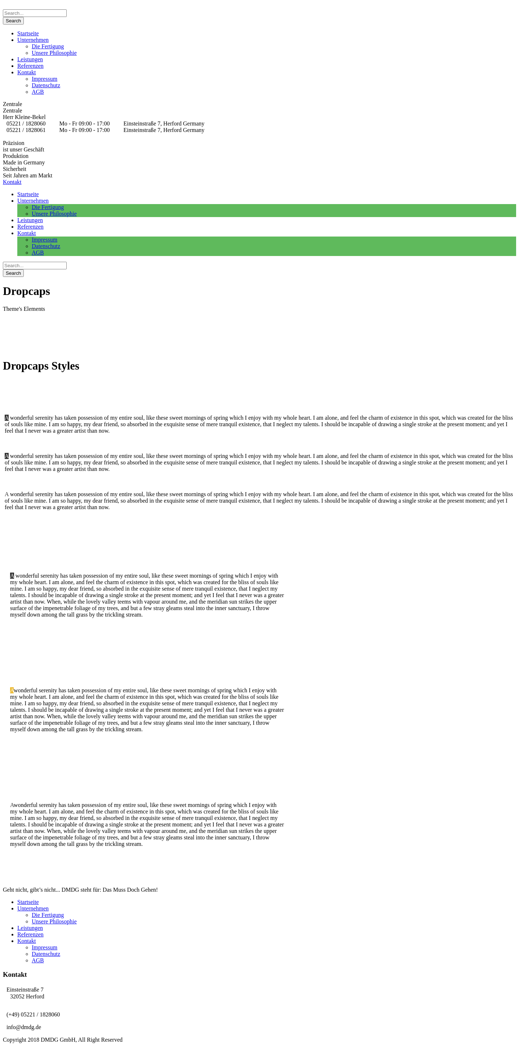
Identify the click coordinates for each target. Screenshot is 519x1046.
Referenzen (30, 66)
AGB (38, 92)
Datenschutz (46, 85)
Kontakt (26, 72)
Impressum (44, 79)
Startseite (28, 33)
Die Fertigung (48, 46)
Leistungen (30, 59)
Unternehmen (33, 40)
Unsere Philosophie (54, 53)
